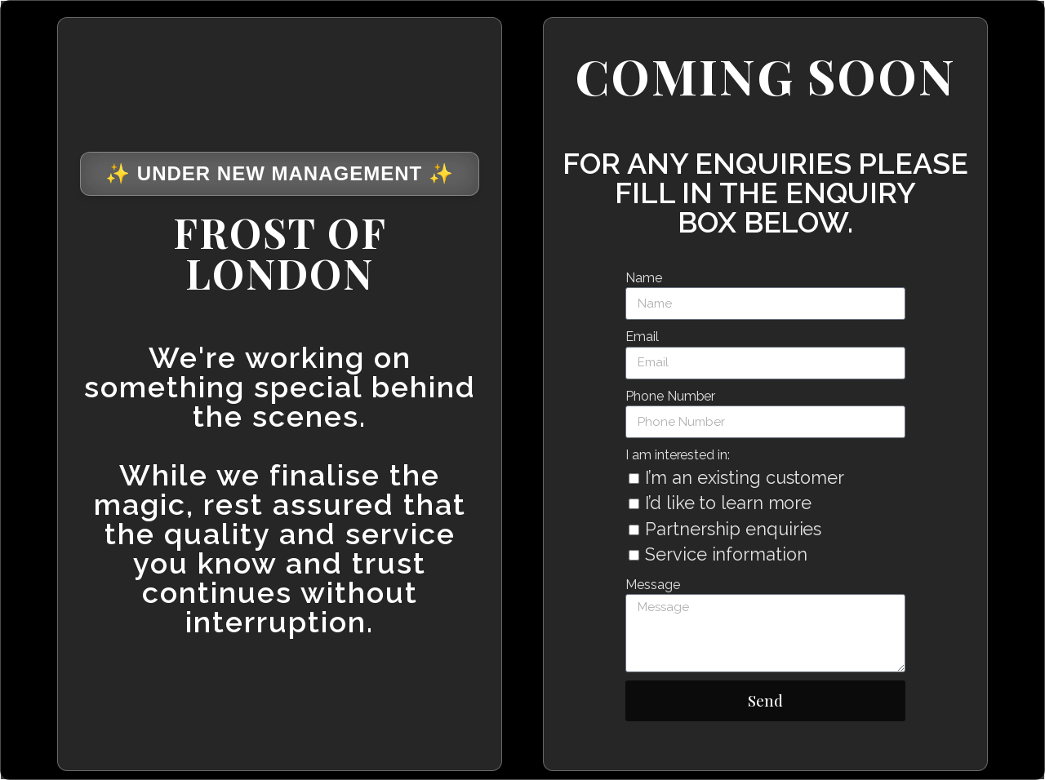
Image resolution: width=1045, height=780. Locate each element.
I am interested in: (677, 455)
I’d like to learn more (728, 503)
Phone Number (670, 396)
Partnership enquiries (733, 529)
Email (642, 336)
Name (643, 278)
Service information (726, 554)
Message (652, 584)
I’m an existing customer (744, 478)
